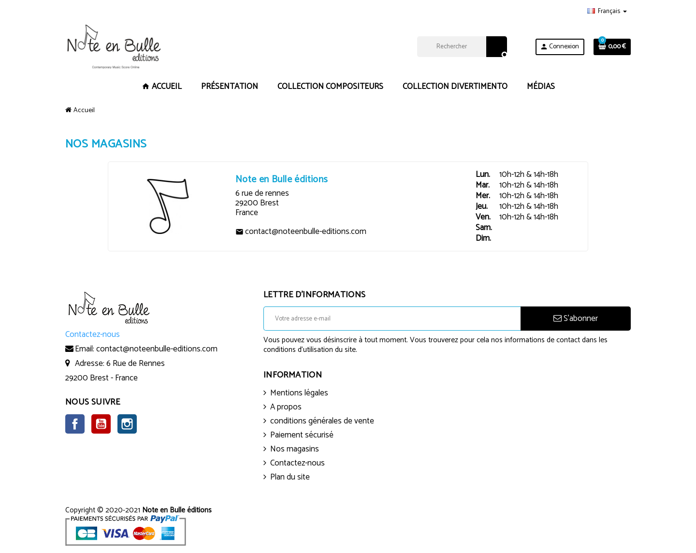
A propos (286, 407)
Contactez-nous (297, 463)
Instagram (127, 424)
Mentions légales (299, 393)
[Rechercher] (462, 46)
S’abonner (575, 318)
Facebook (75, 424)
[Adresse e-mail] (392, 318)
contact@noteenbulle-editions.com (157, 349)
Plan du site (290, 477)
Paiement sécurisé (302, 435)
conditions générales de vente (322, 421)
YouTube (101, 424)
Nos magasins (294, 449)
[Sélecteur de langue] (607, 11)
